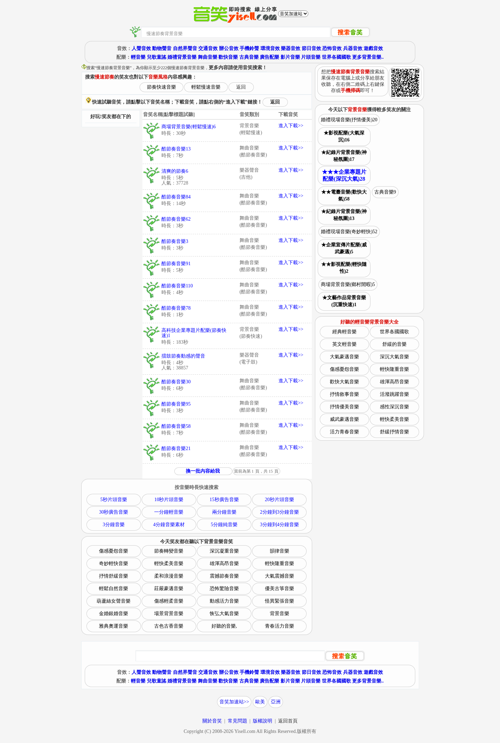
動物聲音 (162, 48)
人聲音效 (141, 48)
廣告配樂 (269, 57)
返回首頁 (288, 721)
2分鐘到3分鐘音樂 (279, 512)
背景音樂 (279, 613)
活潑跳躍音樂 (394, 394)
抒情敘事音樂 (344, 394)
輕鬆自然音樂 (113, 588)
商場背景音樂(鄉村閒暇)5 (348, 284)
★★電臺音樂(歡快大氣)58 (344, 195)
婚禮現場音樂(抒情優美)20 (349, 119)
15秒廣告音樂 (224, 499)
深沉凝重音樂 (224, 551)
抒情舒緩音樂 (113, 576)
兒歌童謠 (156, 57)
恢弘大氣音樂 (224, 613)
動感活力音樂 (224, 601)
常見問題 (237, 721)
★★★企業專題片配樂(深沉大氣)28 (344, 175)
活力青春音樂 (344, 431)
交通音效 (208, 48)
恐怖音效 (332, 48)
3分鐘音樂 (114, 524)
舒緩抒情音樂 (394, 431)
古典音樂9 (385, 192)
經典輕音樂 (344, 331)
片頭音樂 (310, 57)
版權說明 (262, 721)
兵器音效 (352, 48)
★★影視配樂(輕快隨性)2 (344, 268)
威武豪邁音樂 (344, 419)
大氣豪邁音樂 (344, 356)
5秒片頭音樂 (113, 499)
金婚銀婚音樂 (113, 613)
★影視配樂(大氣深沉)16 (344, 136)
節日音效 (311, 48)
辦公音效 (229, 48)
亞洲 (276, 701)
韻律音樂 (279, 551)
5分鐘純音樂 (224, 524)
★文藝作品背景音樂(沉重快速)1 (344, 301)
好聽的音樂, (224, 626)
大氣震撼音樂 (279, 576)
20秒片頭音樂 (279, 499)
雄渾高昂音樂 (224, 563)
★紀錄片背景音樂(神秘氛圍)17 (344, 156)
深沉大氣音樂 (394, 356)
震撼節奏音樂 (224, 576)
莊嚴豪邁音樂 (168, 588)
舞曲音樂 (207, 57)
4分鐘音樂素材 (169, 524)
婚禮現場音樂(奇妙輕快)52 (349, 231)
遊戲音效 (373, 48)
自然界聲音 (185, 48)
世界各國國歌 (336, 57)
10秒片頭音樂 (168, 499)
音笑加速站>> (234, 701)
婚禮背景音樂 (182, 57)
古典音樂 (249, 57)
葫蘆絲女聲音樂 (114, 601)
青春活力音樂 (279, 626)
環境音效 (270, 48)
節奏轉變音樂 (168, 551)
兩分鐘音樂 (224, 512)
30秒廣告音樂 (113, 512)
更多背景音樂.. (368, 57)
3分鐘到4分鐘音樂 (279, 524)
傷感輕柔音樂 (168, 601)
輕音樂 (138, 57)
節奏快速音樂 (161, 87)
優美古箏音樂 (279, 588)
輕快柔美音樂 (168, 563)
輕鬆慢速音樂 (205, 87)
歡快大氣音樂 (344, 381)
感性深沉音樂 (394, 406)
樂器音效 (290, 48)
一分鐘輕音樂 (168, 512)
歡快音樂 (228, 57)
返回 (241, 87)
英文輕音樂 (344, 344)
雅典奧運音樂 (113, 626)
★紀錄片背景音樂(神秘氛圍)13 (344, 215)
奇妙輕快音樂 (113, 563)
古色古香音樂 (168, 626)
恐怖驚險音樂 (224, 588)
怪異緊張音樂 (279, 601)
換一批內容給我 (203, 471)
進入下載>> (290, 125)
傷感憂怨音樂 (113, 551)
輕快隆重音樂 (279, 563)
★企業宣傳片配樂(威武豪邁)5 (344, 248)
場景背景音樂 (168, 613)
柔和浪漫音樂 (168, 576)
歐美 (260, 701)
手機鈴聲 (249, 48)
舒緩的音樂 (394, 344)
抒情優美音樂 (344, 406)
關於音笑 (212, 721)
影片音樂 (290, 57)
